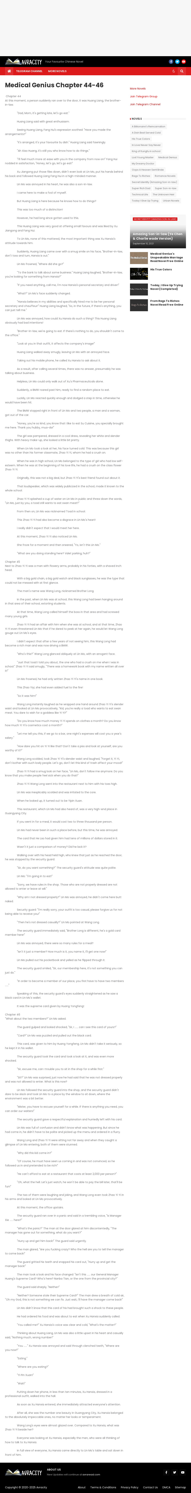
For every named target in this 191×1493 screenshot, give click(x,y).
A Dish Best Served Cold (146, 132)
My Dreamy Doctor (143, 163)
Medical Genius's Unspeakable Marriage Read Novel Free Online (166, 257)
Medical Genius (167, 157)
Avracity (41, 1487)
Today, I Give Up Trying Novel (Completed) (166, 287)
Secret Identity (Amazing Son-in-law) (154, 182)
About (82, 1487)
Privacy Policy (129, 1487)
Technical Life (140, 194)
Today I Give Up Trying (145, 200)
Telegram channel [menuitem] (29, 71)
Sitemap (180, 1487)
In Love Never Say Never (146, 145)
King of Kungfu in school (146, 151)
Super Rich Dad (141, 188)
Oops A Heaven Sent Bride (148, 170)
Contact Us (150, 1487)
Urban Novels (171, 200)
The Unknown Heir (163, 194)
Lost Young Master (143, 157)
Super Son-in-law (165, 188)
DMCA (166, 1487)
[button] (174, 71)
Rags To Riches (141, 176)
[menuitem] (9, 71)
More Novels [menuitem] (57, 71)
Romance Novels (165, 176)
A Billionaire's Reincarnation (148, 126)
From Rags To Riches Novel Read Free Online (166, 303)
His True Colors (141, 139)
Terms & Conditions (103, 1487)
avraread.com (91, 1474)
